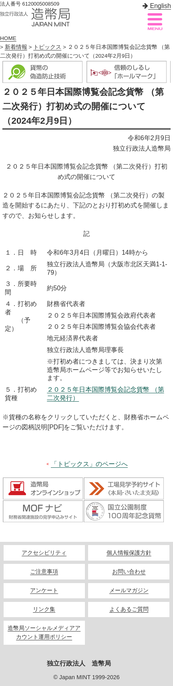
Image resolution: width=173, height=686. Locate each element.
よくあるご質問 (129, 609)
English (157, 5)
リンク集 (44, 609)
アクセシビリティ (44, 553)
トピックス (47, 47)
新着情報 (16, 47)
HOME (8, 38)
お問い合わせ (129, 572)
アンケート (44, 590)
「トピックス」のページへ (89, 464)
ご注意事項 (44, 572)
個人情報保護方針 (129, 553)
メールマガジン (129, 590)
